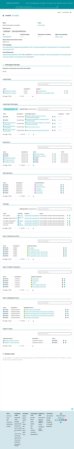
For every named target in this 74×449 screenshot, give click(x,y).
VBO (24, 428)
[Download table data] (33, 96)
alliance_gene (59, 37)
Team (8, 418)
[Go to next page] (26, 134)
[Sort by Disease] (41, 88)
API (16, 419)
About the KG (18, 438)
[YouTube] (66, 420)
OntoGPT (33, 430)
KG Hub (40, 424)
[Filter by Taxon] (28, 109)
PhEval (32, 419)
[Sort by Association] (30, 88)
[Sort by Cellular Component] (42, 276)
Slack (48, 418)
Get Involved (49, 416)
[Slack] (57, 420)
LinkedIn (49, 422)
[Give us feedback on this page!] (72, 409)
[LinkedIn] (63, 420)
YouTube (49, 424)
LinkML (32, 421)
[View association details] (67, 91)
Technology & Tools (51, 3)
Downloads (17, 417)
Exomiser (33, 417)
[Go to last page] (29, 134)
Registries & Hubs (61, 3)
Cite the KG (17, 435)
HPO (24, 422)
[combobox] (37, 6)
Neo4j (17, 421)
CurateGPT (33, 432)
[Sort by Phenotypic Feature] (36, 113)
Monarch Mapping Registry (40, 421)
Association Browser (17, 445)
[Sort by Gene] (6, 88)
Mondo (24, 416)
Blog (48, 420)
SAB (7, 420)
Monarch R (18, 424)
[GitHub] (62, 420)
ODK (32, 428)
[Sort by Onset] (70, 113)
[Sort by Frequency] (64, 113)
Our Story (9, 416)
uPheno (24, 420)
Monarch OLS (41, 417)
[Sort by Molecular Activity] (37, 245)
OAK (32, 426)
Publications (10, 424)
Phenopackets (34, 434)
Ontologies (43, 3)
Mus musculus (41, 25)
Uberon (24, 418)
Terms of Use (18, 433)
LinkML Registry (40, 429)
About (28, 3)
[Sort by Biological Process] (34, 307)
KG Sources (17, 440)
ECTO (24, 434)
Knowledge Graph (34, 3)
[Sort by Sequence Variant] (13, 338)
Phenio (24, 424)
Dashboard (17, 442)
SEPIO (24, 432)
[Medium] (60, 420)
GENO (24, 430)
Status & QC (18, 426)
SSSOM (32, 424)
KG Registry (41, 426)
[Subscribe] (55, 420)
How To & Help (18, 428)
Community (70, 3)
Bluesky (48, 426)
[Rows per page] (10, 96)
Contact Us (9, 422)
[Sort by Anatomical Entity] (44, 182)
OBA (24, 426)
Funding (8, 426)
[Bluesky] (60, 422)
